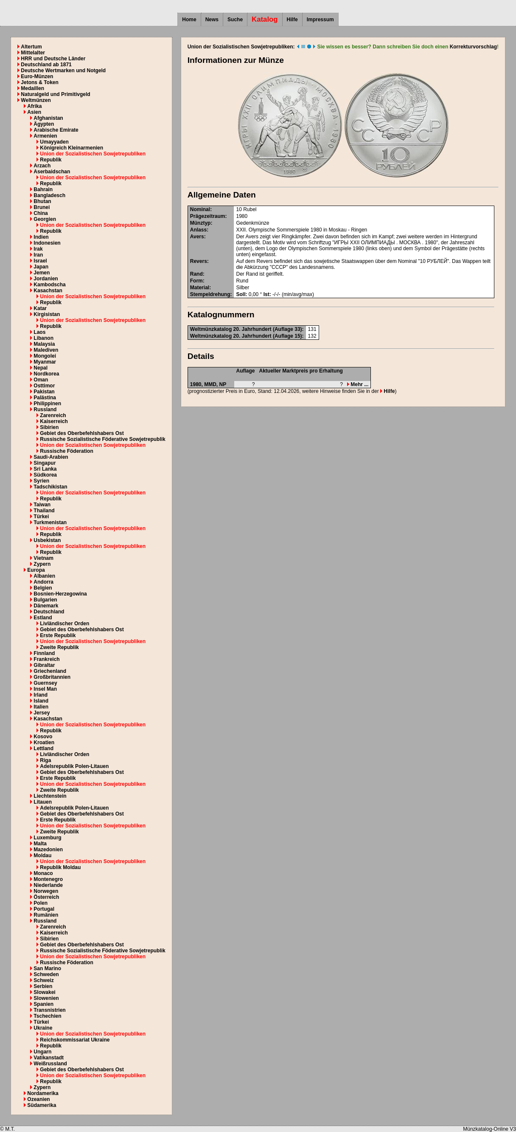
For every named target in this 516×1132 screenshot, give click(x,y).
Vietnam (43, 558)
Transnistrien (49, 1010)
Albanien (44, 576)
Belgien (43, 588)
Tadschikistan (50, 487)
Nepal (41, 368)
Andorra (43, 582)
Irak (38, 249)
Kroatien (44, 742)
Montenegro (48, 879)
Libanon (43, 338)
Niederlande (48, 885)
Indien (41, 237)
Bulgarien (45, 600)
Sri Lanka (45, 469)
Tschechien (47, 1016)
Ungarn (42, 1052)
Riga (45, 760)
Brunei (42, 207)
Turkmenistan (50, 522)
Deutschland (49, 612)
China (41, 213)
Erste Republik (58, 635)
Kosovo (43, 737)
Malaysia (44, 344)
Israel (40, 261)
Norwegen (46, 891)
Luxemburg (47, 838)
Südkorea (45, 475)
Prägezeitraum (207, 216)
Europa (36, 570)
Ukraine (43, 1028)
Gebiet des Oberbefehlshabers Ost (81, 433)
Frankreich (46, 659)
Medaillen (32, 88)
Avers (197, 237)
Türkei (41, 516)
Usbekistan (47, 540)
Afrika (34, 106)
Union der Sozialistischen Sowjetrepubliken (93, 154)
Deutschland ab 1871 (46, 65)
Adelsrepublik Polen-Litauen (74, 766)
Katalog (265, 19)
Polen (41, 903)
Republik (51, 160)
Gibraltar (44, 665)
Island (41, 701)
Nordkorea (46, 374)
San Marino (47, 968)
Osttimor (44, 386)
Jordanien (46, 279)
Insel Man (45, 689)
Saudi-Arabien (51, 457)
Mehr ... (357, 384)
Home (189, 20)
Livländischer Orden (64, 624)
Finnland (44, 653)
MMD (210, 384)
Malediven (46, 350)
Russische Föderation (66, 451)
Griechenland (50, 671)
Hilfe (292, 20)
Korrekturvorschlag (473, 47)
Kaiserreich (53, 421)
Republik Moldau (60, 867)
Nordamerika (42, 1093)
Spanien (43, 1004)
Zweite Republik (59, 647)
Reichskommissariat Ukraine (74, 1040)
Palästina (45, 398)
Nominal (200, 209)
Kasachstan (48, 291)
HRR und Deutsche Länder (53, 59)
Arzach (42, 166)
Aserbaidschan (52, 172)
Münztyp (200, 223)
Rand (196, 274)
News (212, 20)
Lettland (43, 748)
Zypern (42, 564)
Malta (40, 844)
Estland (43, 618)
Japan (41, 267)
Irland (41, 695)
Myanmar (45, 362)
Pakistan (44, 392)
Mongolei (45, 356)
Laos (39, 332)
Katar (40, 308)
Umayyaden (54, 142)
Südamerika (41, 1105)
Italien (41, 707)
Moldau (42, 855)
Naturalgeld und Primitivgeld (55, 94)
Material (199, 288)
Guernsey (45, 683)
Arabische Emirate (56, 130)
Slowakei (44, 992)
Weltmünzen (35, 100)
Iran (38, 255)
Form (196, 281)
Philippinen (47, 404)
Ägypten (44, 124)
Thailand (44, 511)
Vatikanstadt (49, 1058)
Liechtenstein (50, 796)
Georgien (45, 219)
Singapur (45, 463)
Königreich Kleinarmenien (71, 148)
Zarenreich (53, 415)
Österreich (46, 897)
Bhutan (42, 201)
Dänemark (46, 606)
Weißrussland (50, 1064)
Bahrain (43, 189)
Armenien (45, 136)
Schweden (46, 974)
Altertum (31, 47)
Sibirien (49, 427)
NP (223, 384)
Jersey (42, 713)
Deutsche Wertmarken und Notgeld (63, 70)
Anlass (198, 230)
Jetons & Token (39, 82)
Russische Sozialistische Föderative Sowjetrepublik (102, 439)
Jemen (42, 273)
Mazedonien (48, 850)
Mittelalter (33, 53)
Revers (198, 261)
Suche (235, 20)
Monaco (43, 873)
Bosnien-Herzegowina (60, 594)
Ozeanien (38, 1099)
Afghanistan (48, 118)
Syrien (41, 481)
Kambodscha (49, 285)
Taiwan (42, 505)
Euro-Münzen (37, 76)
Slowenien (46, 998)
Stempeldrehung (210, 294)
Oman (41, 380)
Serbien (43, 986)
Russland (45, 409)
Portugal (44, 909)
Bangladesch (49, 195)
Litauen (43, 802)
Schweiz (43, 980)
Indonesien (47, 243)
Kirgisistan (47, 314)
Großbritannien (52, 677)
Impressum (320, 20)
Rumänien (46, 915)
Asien (34, 112)
